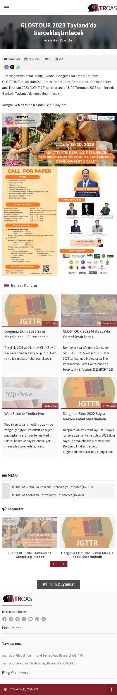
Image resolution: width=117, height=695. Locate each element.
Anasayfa (50, 40)
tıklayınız (59, 105)
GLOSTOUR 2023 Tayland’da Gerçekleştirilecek (30, 555)
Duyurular (66, 40)
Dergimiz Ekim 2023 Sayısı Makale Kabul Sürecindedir (87, 555)
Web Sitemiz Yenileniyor (24, 413)
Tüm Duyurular (58, 584)
